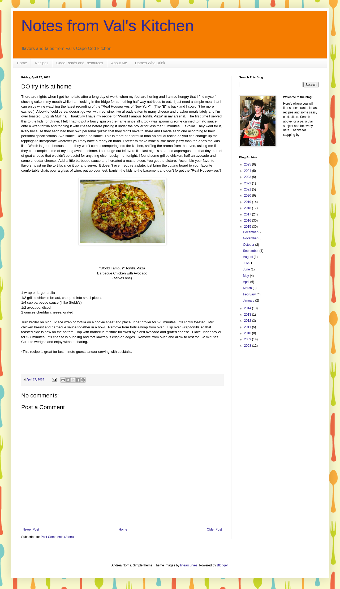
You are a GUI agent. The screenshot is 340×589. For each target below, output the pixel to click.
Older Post (214, 529)
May (246, 276)
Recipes (41, 63)
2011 (248, 327)
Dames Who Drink (150, 63)
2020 (248, 195)
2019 (248, 202)
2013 (248, 314)
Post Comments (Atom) (57, 537)
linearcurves (188, 565)
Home (22, 63)
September (251, 251)
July (246, 263)
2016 (248, 220)
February (249, 294)
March (248, 288)
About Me (119, 63)
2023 (248, 177)
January (249, 300)
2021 (248, 189)
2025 (248, 164)
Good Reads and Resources (79, 63)
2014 (248, 308)
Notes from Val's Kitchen (107, 26)
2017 (248, 214)
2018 (248, 208)
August (248, 257)
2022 (248, 183)
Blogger (222, 565)
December (251, 232)
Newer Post (31, 529)
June (247, 269)
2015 (248, 226)
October (249, 245)
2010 (248, 333)
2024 (248, 171)
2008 (248, 346)
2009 (248, 339)
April (246, 282)
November (251, 238)
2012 (248, 321)
